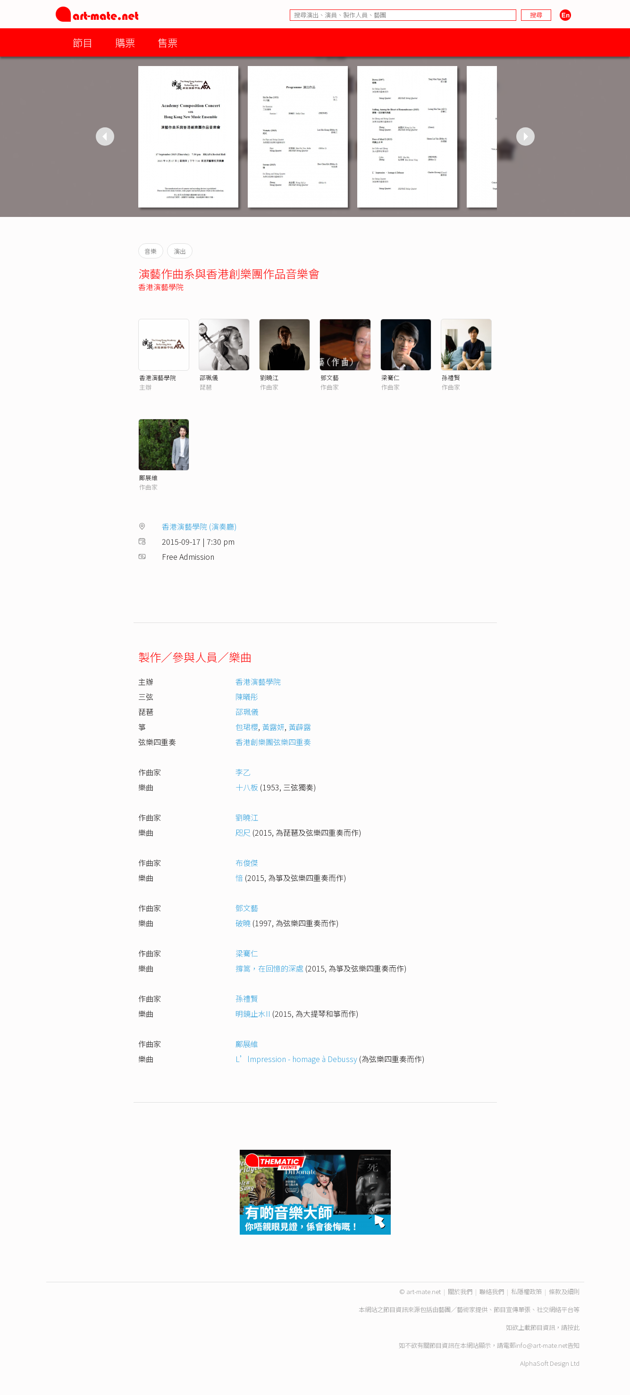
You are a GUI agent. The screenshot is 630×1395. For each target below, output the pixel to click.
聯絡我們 (491, 1291)
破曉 (243, 923)
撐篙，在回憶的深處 (269, 968)
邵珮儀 (209, 377)
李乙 (243, 772)
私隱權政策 (526, 1291)
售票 (167, 42)
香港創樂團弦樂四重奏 (273, 741)
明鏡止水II (252, 1013)
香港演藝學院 (161, 286)
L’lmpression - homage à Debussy (296, 1058)
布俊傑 (246, 862)
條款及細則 (564, 1291)
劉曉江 (269, 377)
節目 (82, 42)
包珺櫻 (246, 726)
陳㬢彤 (246, 696)
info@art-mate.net (541, 1345)
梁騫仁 (390, 377)
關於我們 (460, 1291)
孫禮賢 (451, 377)
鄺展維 (148, 477)
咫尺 (243, 832)
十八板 (246, 787)
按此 (573, 1327)
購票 (125, 42)
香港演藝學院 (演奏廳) (199, 526)
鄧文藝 (329, 377)
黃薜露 (299, 726)
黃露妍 (273, 726)
